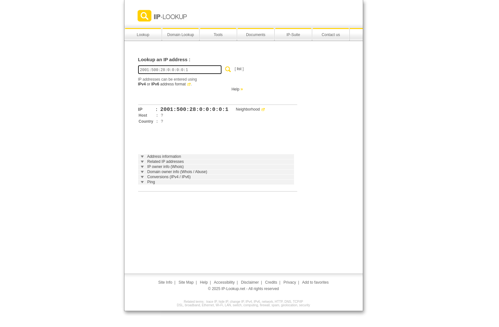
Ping (151, 182)
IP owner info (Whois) (165, 166)
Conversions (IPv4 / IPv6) (169, 177)
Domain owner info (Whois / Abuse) (177, 172)
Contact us (331, 35)
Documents (255, 35)
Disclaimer (250, 282)
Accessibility (224, 282)
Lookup (143, 35)
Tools (218, 35)
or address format (162, 84)
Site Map (186, 282)
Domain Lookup (180, 35)
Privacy (290, 282)
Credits (271, 282)
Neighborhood (248, 109)
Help (235, 89)
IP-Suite (293, 35)
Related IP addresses (165, 161)
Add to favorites (315, 282)
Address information (164, 156)
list (239, 69)
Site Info (165, 282)
